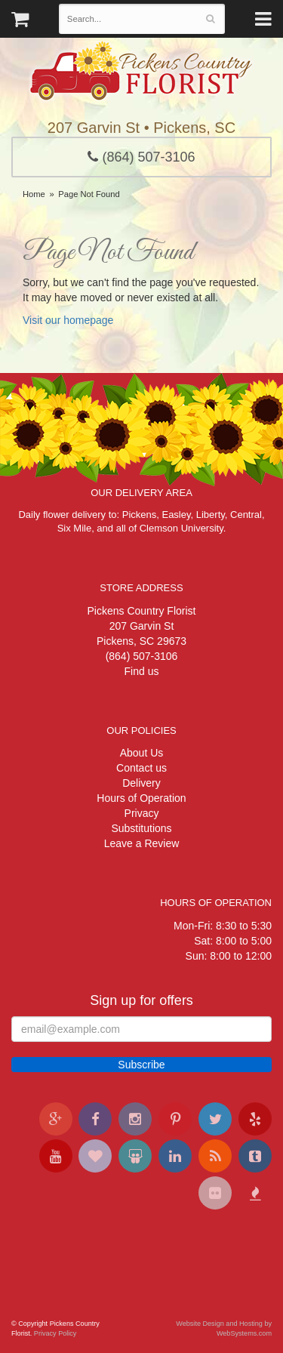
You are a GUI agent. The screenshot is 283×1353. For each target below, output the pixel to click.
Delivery (141, 783)
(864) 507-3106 (141, 157)
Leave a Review (142, 843)
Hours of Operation (141, 798)
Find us (142, 671)
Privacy (142, 813)
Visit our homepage (68, 320)
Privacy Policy (55, 1333)
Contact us (141, 768)
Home (34, 194)
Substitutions (141, 828)
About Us (142, 753)
